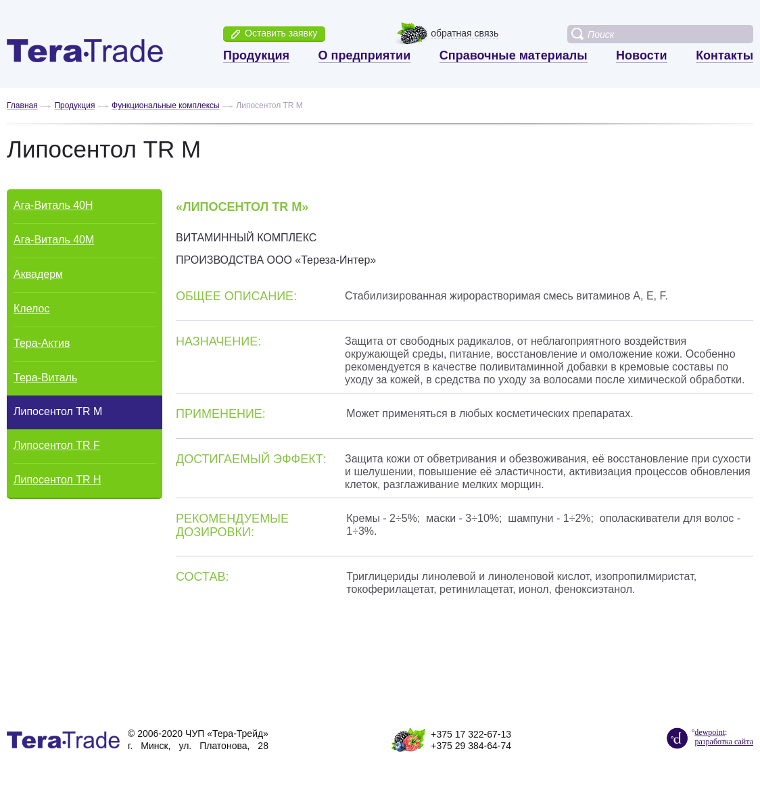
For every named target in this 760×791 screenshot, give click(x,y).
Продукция (256, 55)
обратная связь (464, 33)
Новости (641, 55)
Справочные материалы (514, 55)
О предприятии (364, 55)
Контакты (724, 55)
